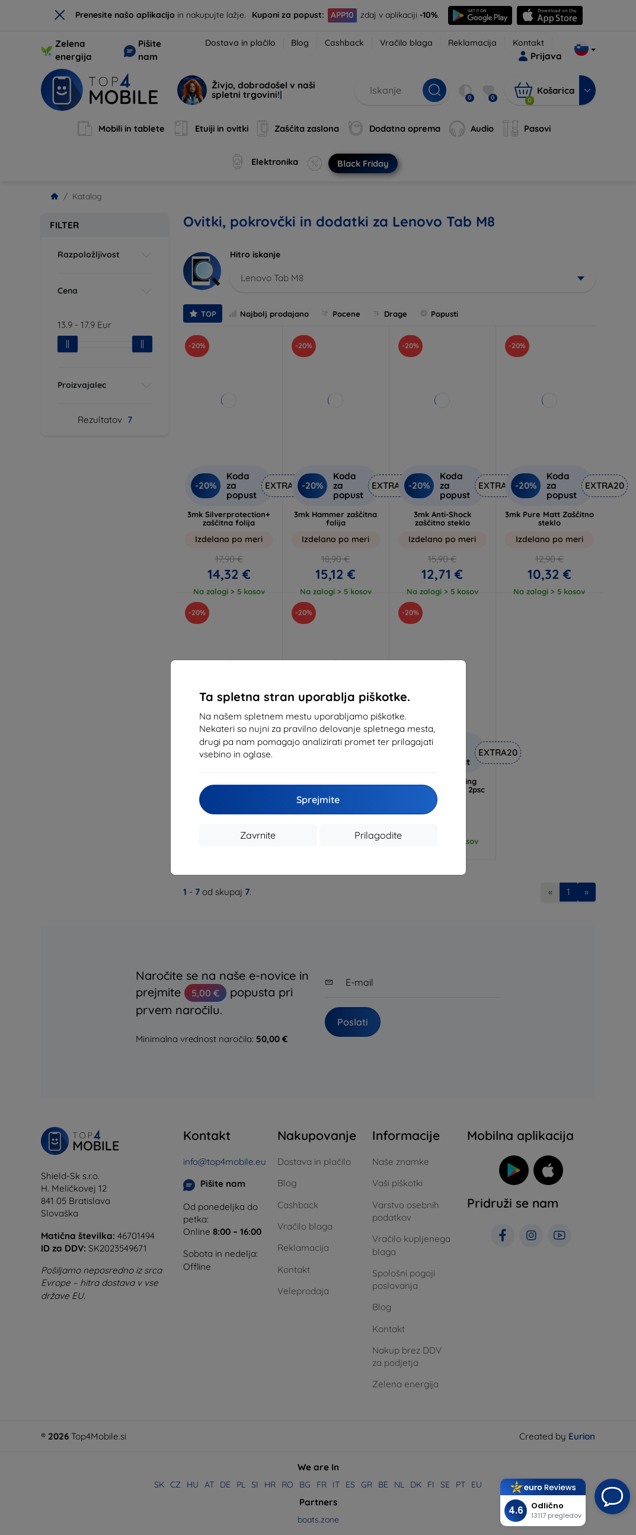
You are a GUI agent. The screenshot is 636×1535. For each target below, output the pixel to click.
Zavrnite (258, 835)
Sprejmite (318, 799)
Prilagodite (378, 835)
